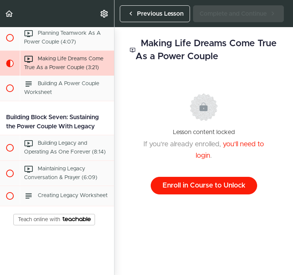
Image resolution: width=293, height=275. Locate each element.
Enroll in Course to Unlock (204, 185)
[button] (9, 13)
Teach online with (54, 219)
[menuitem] (104, 13)
